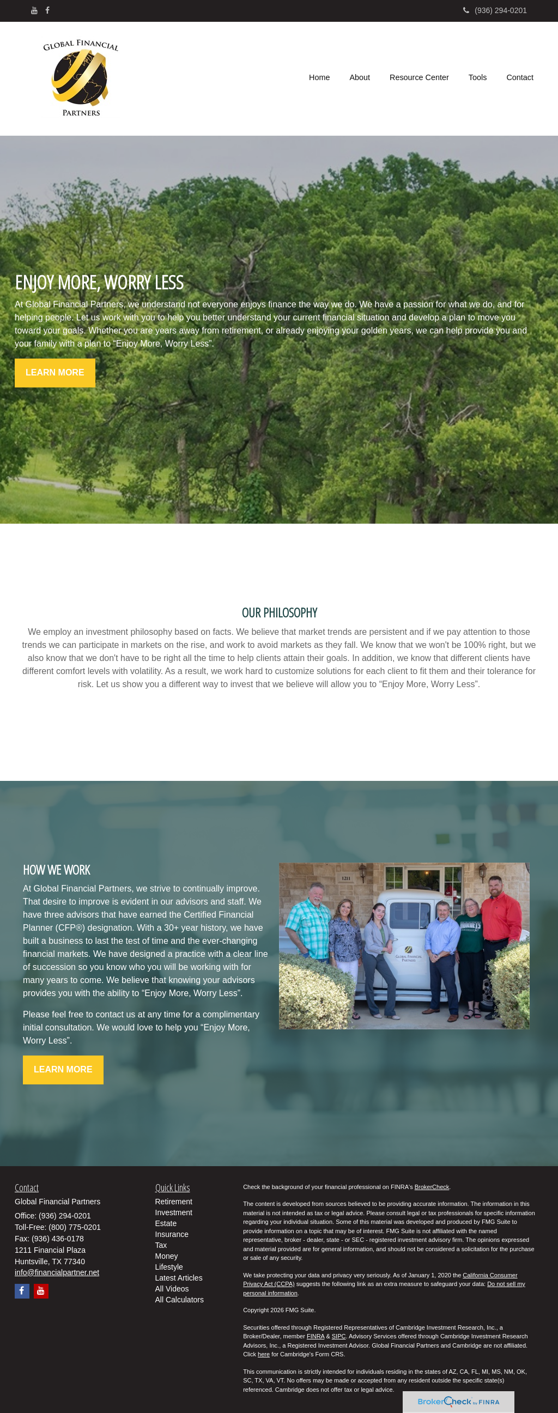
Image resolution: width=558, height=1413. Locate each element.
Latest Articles (179, 1277)
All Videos (172, 1288)
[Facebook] (47, 10)
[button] (359, 78)
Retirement (173, 1201)
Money (166, 1256)
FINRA (315, 1336)
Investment (173, 1212)
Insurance (172, 1234)
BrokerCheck (432, 1187)
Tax (161, 1245)
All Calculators (179, 1299)
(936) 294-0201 (495, 10)
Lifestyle (169, 1267)
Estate (166, 1223)
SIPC (339, 1336)
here (264, 1354)
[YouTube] (34, 10)
